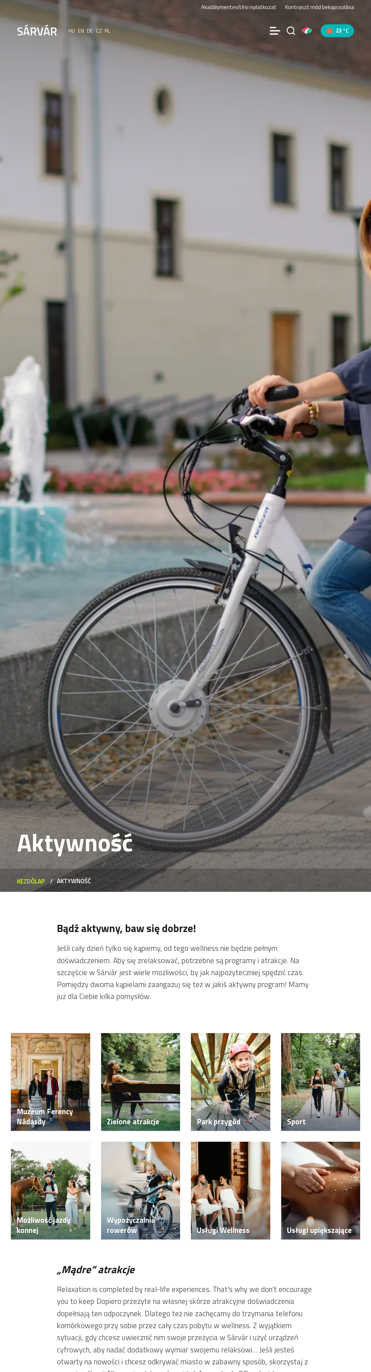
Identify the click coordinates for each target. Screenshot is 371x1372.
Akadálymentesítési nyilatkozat (238, 7)
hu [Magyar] (71, 31)
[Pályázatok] (307, 31)
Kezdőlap (31, 881)
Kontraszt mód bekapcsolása (319, 7)
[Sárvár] (37, 30)
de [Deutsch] (90, 31)
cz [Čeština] (99, 31)
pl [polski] (107, 31)
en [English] (81, 31)
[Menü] (275, 31)
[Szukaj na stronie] (291, 31)
